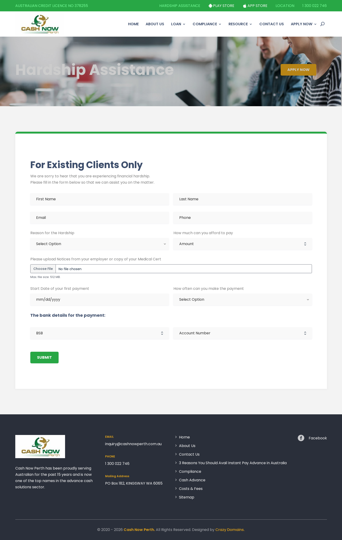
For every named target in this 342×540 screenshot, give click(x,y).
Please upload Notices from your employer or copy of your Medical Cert (95, 259)
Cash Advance (192, 480)
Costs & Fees (191, 488)
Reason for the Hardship (53, 233)
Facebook (318, 438)
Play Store (223, 5)
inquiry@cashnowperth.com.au (133, 444)
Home (133, 24)
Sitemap (186, 497)
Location (285, 5)
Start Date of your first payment (59, 288)
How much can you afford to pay (202, 233)
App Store (257, 5)
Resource (238, 24)
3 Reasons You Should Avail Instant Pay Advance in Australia (233, 463)
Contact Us (271, 24)
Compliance (205, 24)
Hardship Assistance (179, 5)
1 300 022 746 (314, 5)
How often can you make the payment (208, 288)
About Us (155, 24)
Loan (176, 24)
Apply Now (301, 24)
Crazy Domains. (230, 529)
